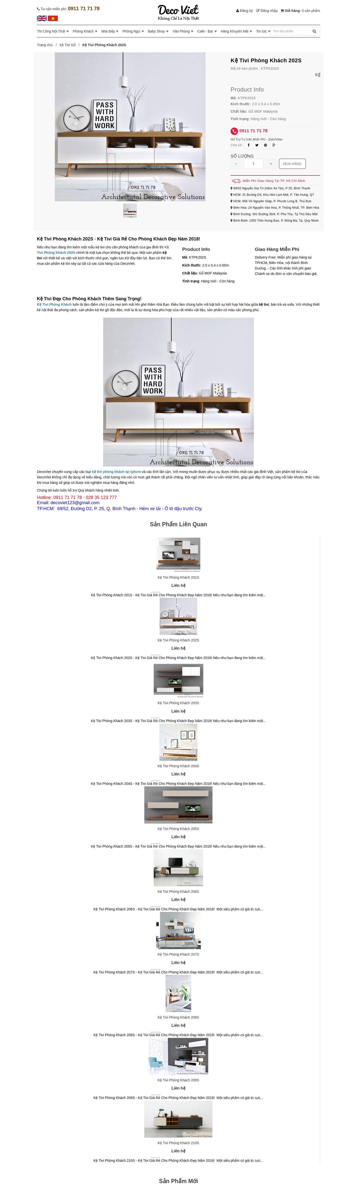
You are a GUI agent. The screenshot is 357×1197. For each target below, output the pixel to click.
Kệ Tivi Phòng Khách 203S (178, 703)
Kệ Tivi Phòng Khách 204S (178, 766)
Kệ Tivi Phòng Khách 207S (178, 954)
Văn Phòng (181, 31)
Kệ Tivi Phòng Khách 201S (178, 577)
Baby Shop (156, 31)
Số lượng (242, 156)
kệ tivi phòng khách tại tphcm (116, 472)
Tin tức (261, 31)
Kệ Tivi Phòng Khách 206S (178, 892)
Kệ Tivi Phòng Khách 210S (178, 1143)
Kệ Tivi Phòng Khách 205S (178, 829)
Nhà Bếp (108, 31)
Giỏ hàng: (300, 11)
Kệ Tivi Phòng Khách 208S (178, 1017)
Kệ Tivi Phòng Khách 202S (178, 640)
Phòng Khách (83, 31)
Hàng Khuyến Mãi (235, 31)
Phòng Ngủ (131, 31)
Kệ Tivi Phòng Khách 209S (178, 1080)
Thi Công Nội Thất (51, 31)
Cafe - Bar (205, 31)
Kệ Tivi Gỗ (68, 45)
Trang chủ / (48, 45)
